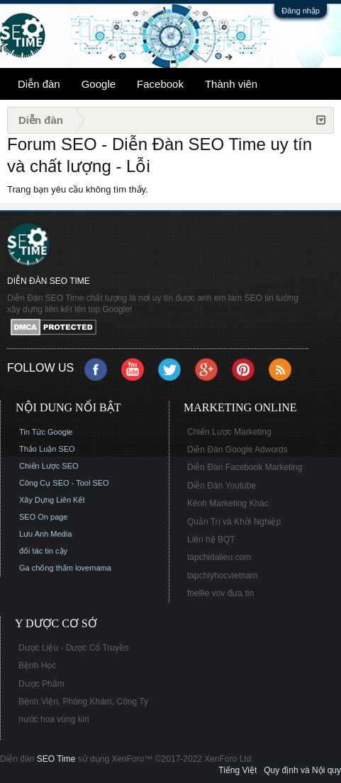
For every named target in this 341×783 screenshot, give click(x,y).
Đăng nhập (300, 10)
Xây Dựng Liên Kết (52, 500)
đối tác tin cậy (43, 551)
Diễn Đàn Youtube (221, 486)
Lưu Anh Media (45, 534)
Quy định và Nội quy (302, 770)
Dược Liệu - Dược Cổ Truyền (73, 648)
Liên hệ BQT (211, 539)
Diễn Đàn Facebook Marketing (244, 467)
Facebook (160, 84)
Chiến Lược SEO (49, 466)
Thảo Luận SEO (47, 449)
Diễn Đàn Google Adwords (237, 450)
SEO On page (43, 517)
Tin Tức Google (45, 432)
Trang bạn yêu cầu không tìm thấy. (77, 189)
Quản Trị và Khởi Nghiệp (234, 522)
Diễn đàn (39, 84)
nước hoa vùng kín (53, 719)
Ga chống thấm (46, 568)
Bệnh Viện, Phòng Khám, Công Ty (83, 702)
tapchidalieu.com (219, 557)
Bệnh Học (37, 665)
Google (99, 84)
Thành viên (231, 84)
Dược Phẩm (41, 684)
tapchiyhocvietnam (222, 576)
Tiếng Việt (237, 770)
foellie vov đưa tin (220, 593)
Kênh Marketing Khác (228, 503)
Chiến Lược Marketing (229, 432)
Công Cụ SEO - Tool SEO (64, 483)
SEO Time (56, 759)
